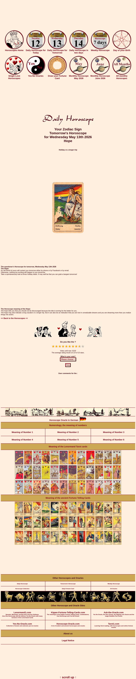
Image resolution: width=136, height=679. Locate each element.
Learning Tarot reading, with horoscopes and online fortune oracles (113, 624)
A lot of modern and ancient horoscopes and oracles (68, 623)
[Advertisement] (68, 15)
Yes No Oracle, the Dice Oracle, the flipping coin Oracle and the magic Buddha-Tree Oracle (113, 613)
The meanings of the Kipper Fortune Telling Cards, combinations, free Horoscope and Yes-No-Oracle (68, 613)
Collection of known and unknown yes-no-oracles (22, 623)
